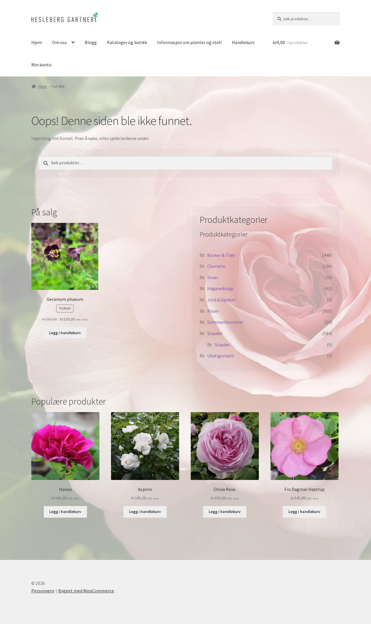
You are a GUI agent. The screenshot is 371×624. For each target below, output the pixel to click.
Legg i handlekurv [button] (65, 332)
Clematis (216, 266)
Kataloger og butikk (127, 42)
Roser (213, 311)
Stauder (215, 333)
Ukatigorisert (220, 356)
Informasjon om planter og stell (189, 42)
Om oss (59, 42)
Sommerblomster (225, 322)
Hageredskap (220, 288)
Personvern (42, 591)
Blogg (91, 42)
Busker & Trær (221, 255)
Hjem (36, 42)
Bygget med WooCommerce (86, 591)
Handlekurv (243, 42)
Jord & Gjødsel (221, 300)
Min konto (41, 65)
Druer (212, 277)
